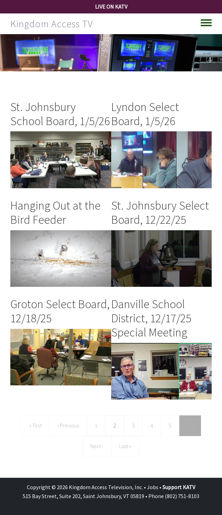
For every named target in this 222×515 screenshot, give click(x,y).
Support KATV (178, 487)
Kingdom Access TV (51, 24)
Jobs (152, 487)
